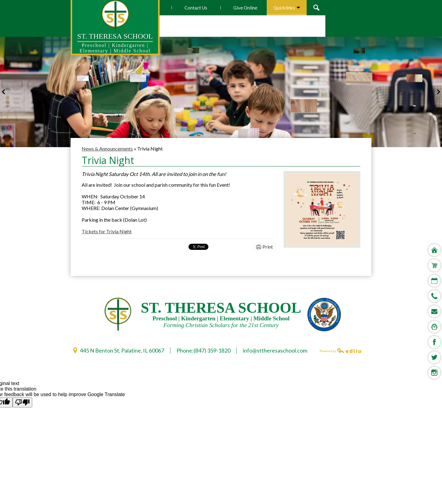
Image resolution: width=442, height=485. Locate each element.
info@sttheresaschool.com (275, 350)
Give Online (291, 7)
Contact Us (242, 7)
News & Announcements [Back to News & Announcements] (107, 148)
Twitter (434, 290)
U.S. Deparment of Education (324, 314)
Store (434, 198)
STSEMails (434, 244)
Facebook (434, 274)
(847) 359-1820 (212, 350)
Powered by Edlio (341, 350)
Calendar (434, 213)
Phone (434, 228)
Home (434, 182)
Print (267, 247)
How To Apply (190, 7)
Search (363, 8)
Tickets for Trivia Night (107, 231)
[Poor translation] (22, 402)
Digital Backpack (434, 259)
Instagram (434, 305)
